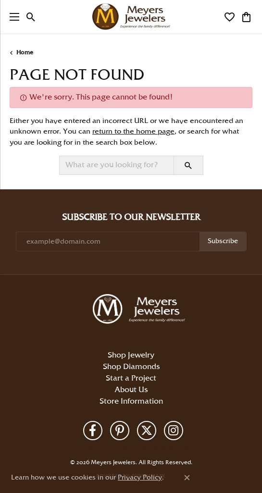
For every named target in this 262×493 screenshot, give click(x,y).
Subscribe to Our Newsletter (131, 217)
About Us (131, 390)
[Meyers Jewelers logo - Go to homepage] (131, 16)
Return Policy (66, 446)
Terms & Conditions (135, 446)
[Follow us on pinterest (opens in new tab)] (119, 430)
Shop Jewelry (131, 355)
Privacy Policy (96, 446)
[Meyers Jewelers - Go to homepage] (141, 310)
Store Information (131, 401)
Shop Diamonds (131, 366)
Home (24, 52)
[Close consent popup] (187, 478)
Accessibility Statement (184, 446)
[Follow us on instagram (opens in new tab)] (173, 430)
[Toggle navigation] (12, 16)
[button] (31, 16)
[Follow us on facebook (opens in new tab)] (92, 430)
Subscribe (223, 241)
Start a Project (131, 378)
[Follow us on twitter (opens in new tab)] (146, 430)
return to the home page (133, 131)
